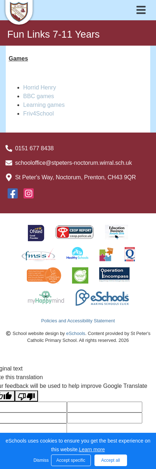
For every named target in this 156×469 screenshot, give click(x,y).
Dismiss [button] (40, 460)
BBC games (38, 96)
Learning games (44, 105)
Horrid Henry (39, 87)
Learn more (92, 449)
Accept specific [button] (70, 460)
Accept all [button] (110, 460)
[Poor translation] (26, 396)
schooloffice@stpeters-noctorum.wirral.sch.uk (73, 163)
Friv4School (38, 113)
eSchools (75, 333)
